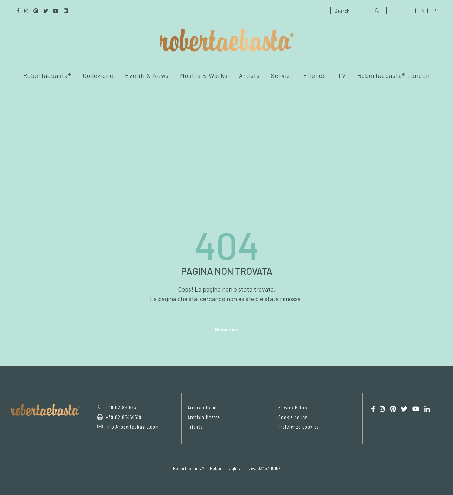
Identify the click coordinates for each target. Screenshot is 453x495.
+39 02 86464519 (118, 417)
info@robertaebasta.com (127, 426)
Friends (314, 75)
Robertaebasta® (47, 75)
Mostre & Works (203, 75)
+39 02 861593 (116, 407)
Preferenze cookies (298, 426)
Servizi (281, 75)
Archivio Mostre (203, 417)
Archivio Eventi (203, 407)
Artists (249, 75)
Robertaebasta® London (393, 75)
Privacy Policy (293, 407)
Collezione (98, 75)
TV (342, 75)
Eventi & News (147, 75)
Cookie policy (292, 417)
